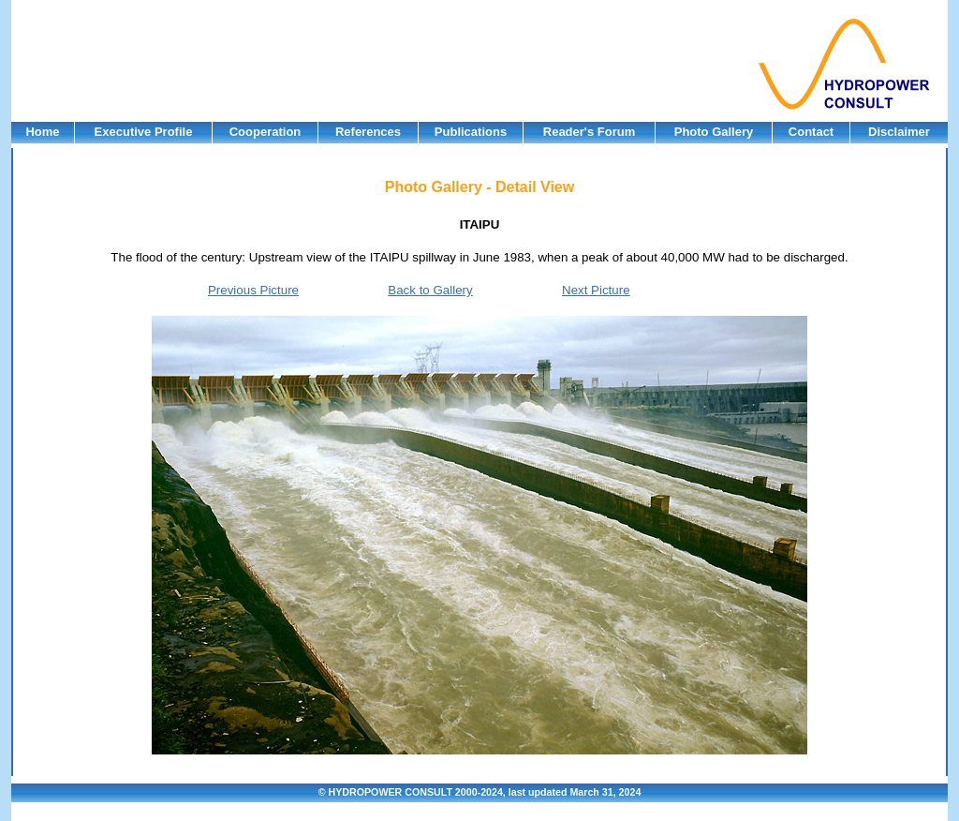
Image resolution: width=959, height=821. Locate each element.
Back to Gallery (430, 290)
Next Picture (596, 290)
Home (42, 132)
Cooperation (265, 132)
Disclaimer (899, 132)
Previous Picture (253, 290)
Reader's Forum (589, 132)
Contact (811, 132)
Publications (471, 132)
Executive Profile (144, 132)
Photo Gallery (714, 132)
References (368, 132)
